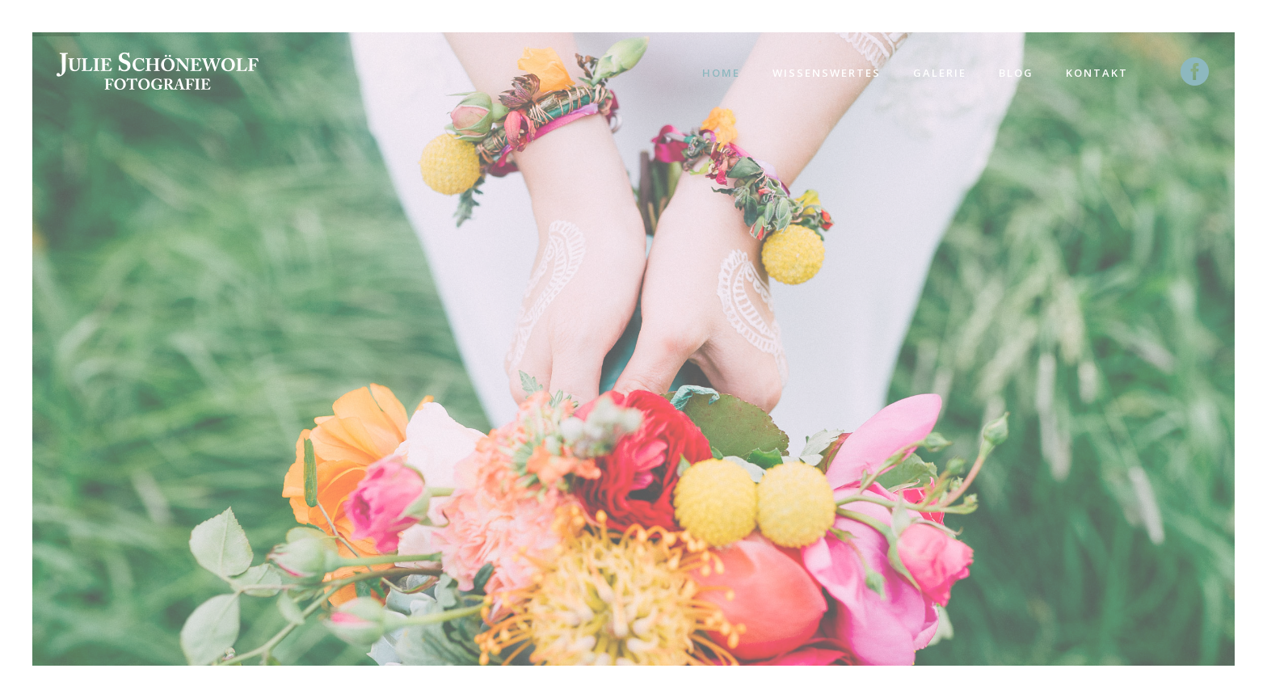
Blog (1016, 72)
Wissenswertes (826, 72)
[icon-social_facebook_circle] (1195, 72)
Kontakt (1097, 72)
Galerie (939, 72)
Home (721, 72)
